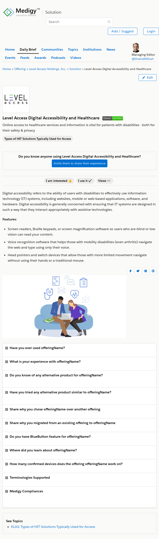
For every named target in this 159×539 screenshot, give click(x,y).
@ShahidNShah (143, 59)
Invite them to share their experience (80, 163)
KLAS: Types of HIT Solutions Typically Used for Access (53, 527)
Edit (147, 77)
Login (151, 31)
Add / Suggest (122, 31)
